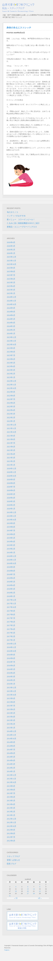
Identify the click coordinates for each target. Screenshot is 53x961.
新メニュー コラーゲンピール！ (21, 220)
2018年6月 (11, 578)
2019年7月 (11, 531)
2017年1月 (11, 640)
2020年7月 (11, 487)
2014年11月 (11, 735)
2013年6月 (11, 797)
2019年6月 (11, 534)
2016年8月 (11, 658)
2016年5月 (11, 669)
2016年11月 (11, 647)
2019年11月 (11, 516)
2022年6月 (11, 403)
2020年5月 (11, 494)
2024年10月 (11, 304)
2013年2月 (11, 812)
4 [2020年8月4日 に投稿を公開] (15, 887)
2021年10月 (11, 432)
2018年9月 (11, 567)
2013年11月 (11, 779)
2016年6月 (11, 666)
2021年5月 (11, 450)
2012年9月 (11, 830)
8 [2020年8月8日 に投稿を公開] (39, 887)
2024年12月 (11, 297)
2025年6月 (11, 279)
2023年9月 (11, 348)
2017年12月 (11, 600)
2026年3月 (11, 246)
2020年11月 (11, 472)
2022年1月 (11, 421)
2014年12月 (11, 731)
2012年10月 (11, 826)
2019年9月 (11, 523)
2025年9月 (11, 268)
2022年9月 (11, 392)
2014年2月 (11, 768)
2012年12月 (11, 819)
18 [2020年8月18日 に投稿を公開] (16, 891)
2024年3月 (11, 326)
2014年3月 (11, 764)
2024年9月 (11, 308)
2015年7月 (11, 706)
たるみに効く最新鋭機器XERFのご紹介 (23, 223)
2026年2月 (11, 250)
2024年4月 (11, 323)
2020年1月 (11, 509)
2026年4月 (11, 242)
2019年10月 (11, 520)
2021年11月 (11, 428)
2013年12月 (11, 775)
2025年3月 (11, 290)
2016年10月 (11, 651)
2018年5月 (11, 582)
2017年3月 (11, 633)
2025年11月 (11, 261)
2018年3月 (11, 589)
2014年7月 (11, 750)
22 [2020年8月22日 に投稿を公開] (40, 891)
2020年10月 (11, 476)
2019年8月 (11, 527)
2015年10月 (11, 695)
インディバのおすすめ (16, 216)
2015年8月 (11, 702)
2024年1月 (11, 334)
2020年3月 (11, 501)
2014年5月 (11, 757)
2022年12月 (11, 381)
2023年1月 (11, 377)
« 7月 (16, 898)
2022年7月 (11, 399)
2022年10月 (11, 388)
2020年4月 (11, 498)
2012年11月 (11, 822)
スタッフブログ (13, 856)
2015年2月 (11, 724)
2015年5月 (11, 713)
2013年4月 (11, 804)
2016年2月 (11, 680)
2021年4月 (11, 454)
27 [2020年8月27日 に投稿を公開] (28, 893)
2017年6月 (11, 622)
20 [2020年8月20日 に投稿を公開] (28, 891)
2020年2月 (11, 505)
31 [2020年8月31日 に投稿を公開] (10, 896)
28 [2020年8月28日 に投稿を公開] (34, 893)
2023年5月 (11, 363)
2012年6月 (11, 841)
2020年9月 (11, 480)
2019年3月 (11, 545)
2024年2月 (11, 330)
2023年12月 (11, 337)
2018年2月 (11, 593)
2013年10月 (11, 782)
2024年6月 (11, 315)
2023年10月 (11, 345)
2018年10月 (11, 563)
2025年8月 (11, 272)
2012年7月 (11, 837)
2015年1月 (11, 728)
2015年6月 (11, 709)
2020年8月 (11, 483)
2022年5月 (11, 407)
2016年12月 (11, 644)
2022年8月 (11, 396)
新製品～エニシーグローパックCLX (22, 227)
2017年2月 (11, 636)
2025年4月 (11, 286)
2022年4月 (11, 410)
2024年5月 (11, 319)
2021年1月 (11, 465)
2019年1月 (11, 553)
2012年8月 (11, 833)
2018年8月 (11, 571)
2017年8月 (11, 615)
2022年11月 (11, 385)
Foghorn (6, 950)
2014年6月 (11, 753)
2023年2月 (11, 374)
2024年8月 (11, 312)
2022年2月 (11, 418)
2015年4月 (11, 717)
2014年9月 (11, 742)
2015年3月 (11, 720)
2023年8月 (11, 352)
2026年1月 (11, 253)
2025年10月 (11, 264)
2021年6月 (11, 447)
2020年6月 (11, 490)
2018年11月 (11, 560)
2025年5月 (11, 283)
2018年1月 (11, 596)
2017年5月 (11, 625)
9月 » (40, 898)
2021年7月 (11, 443)
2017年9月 (11, 611)
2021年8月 (11, 439)
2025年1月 (11, 293)
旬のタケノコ (12, 212)
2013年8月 (11, 790)
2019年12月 (11, 512)
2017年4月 (11, 629)
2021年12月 (11, 425)
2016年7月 (11, 662)
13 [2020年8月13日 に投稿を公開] (28, 889)
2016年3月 (11, 677)
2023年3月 (11, 370)
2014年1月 (11, 771)
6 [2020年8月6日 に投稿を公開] (27, 887)
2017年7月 (11, 618)
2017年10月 (11, 607)
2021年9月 (11, 436)
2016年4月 (11, 673)
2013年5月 (11, 801)
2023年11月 (11, 341)
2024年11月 (11, 301)
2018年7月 (11, 574)
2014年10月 (11, 739)
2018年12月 (11, 556)
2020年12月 (11, 469)
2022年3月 (11, 414)
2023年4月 (11, 366)
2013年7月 (11, 793)
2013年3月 (11, 808)
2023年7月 (11, 355)
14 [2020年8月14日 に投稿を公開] (34, 889)
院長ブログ (11, 864)
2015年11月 (11, 691)
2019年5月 (11, 538)
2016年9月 (11, 655)
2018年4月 (11, 585)
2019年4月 (11, 542)
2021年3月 (11, 458)
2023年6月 (11, 359)
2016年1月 (11, 684)
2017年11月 (11, 604)
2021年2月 (11, 461)
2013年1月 (11, 815)
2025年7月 (11, 275)
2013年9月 (11, 786)
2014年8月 (11, 746)
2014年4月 (11, 760)
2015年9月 (11, 698)
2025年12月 (11, 257)
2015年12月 (11, 688)
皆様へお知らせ (13, 860)
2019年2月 (11, 549)
